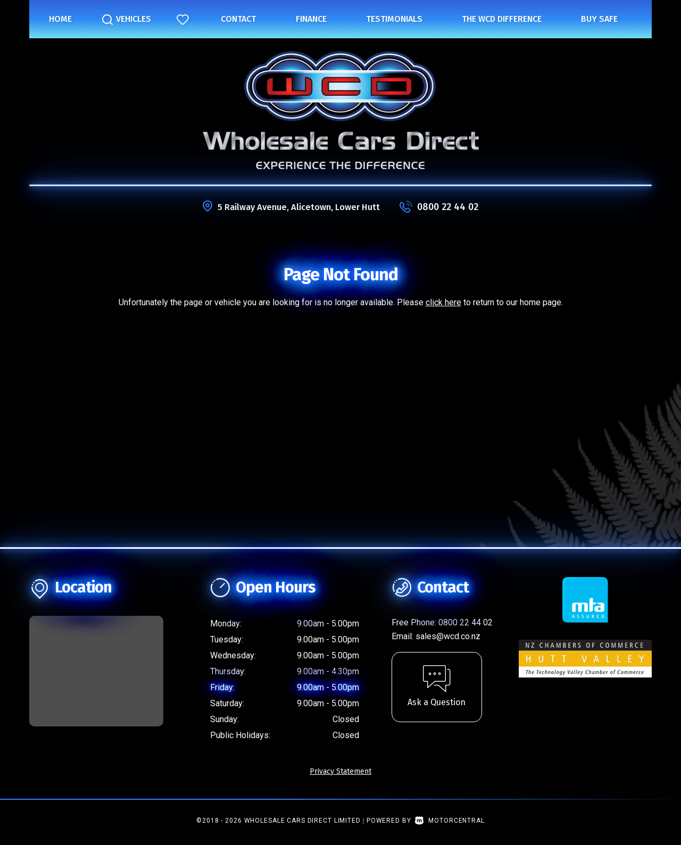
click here (443, 302)
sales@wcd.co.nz (448, 636)
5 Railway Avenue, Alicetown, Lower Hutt (299, 207)
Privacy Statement (340, 771)
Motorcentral (449, 820)
